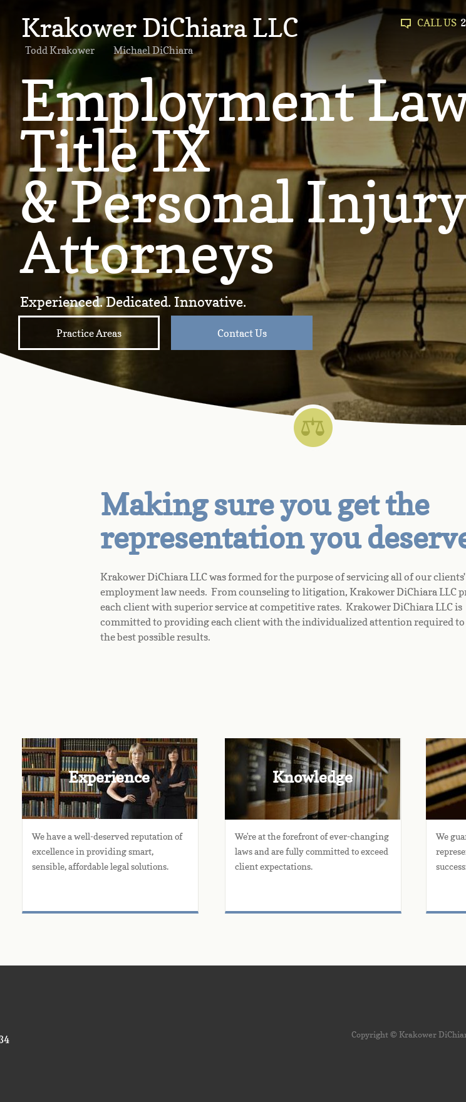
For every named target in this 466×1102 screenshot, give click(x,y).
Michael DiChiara (153, 50)
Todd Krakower (60, 50)
